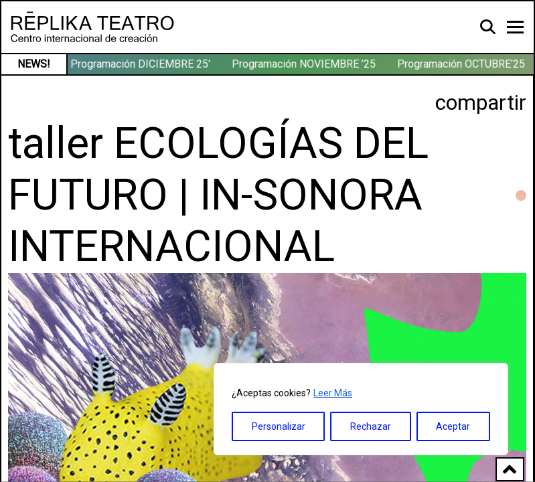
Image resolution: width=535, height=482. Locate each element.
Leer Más (332, 393)
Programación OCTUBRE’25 (462, 64)
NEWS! (33, 64)
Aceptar (453, 426)
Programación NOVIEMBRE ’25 (305, 64)
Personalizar (278, 426)
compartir (480, 102)
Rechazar (370, 426)
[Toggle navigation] (515, 27)
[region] (361, 409)
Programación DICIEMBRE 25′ (142, 64)
